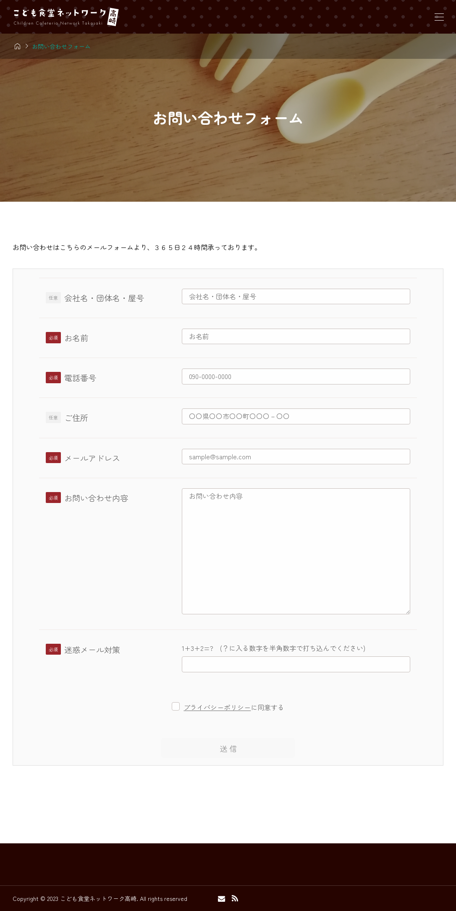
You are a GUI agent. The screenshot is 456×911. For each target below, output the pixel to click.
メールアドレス (92, 458)
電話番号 (80, 378)
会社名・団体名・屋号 (104, 298)
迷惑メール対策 (92, 650)
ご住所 (76, 418)
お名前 (76, 338)
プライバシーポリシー (217, 707)
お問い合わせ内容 (96, 498)
